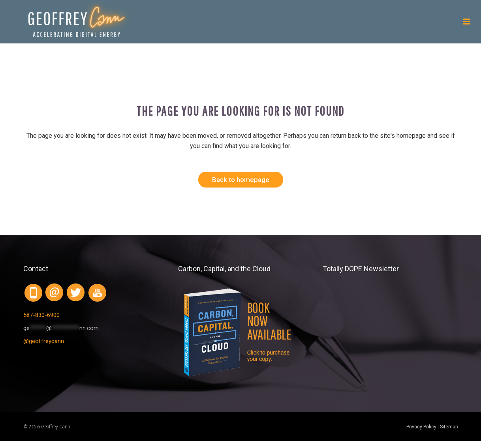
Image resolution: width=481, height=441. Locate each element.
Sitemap (449, 427)
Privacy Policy (421, 427)
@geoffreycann (43, 341)
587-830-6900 (41, 315)
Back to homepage (240, 180)
